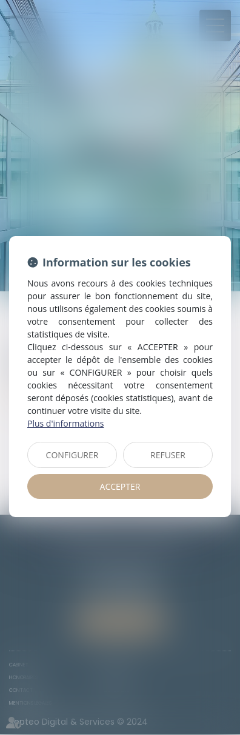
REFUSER (167, 455)
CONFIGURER (72, 455)
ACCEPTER (120, 486)
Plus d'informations (65, 423)
